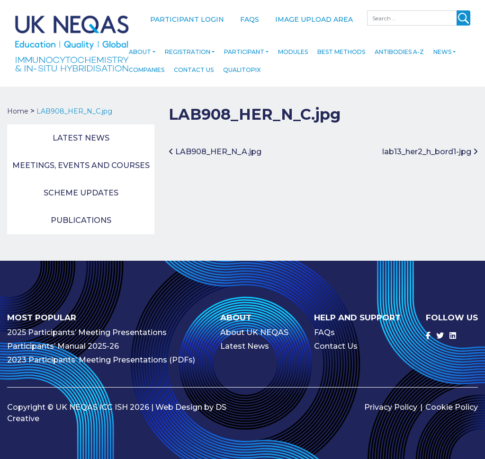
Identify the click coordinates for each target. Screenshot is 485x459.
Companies (146, 63)
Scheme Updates (81, 186)
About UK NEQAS (254, 326)
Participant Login (187, 19)
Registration (187, 45)
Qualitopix (241, 63)
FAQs (249, 19)
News (442, 45)
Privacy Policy (390, 401)
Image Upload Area (314, 19)
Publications (81, 214)
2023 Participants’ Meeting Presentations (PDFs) (101, 353)
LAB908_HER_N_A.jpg (215, 145)
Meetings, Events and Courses (81, 159)
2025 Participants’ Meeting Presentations (87, 326)
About (140, 45)
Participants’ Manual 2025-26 (63, 339)
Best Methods (341, 45)
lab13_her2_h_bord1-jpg (430, 145)
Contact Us (194, 63)
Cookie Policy (451, 401)
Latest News (81, 131)
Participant (244, 45)
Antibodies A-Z (399, 45)
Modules (293, 45)
